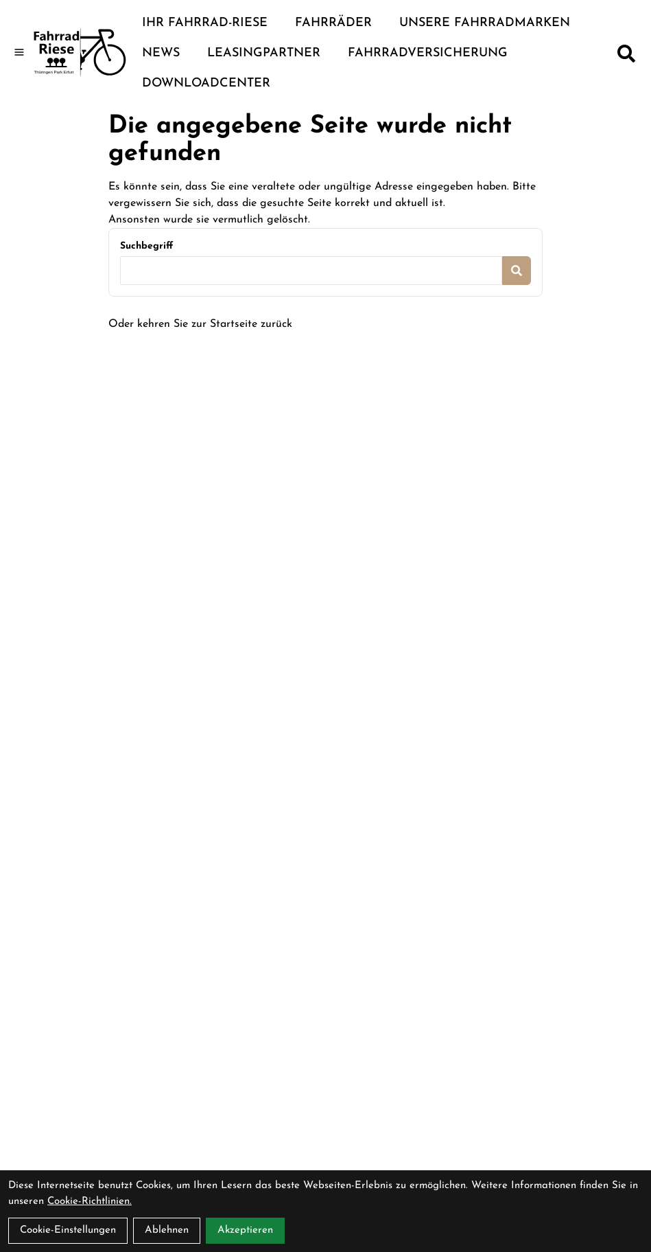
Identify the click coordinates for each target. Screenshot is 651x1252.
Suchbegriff (146, 246)
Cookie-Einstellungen (68, 1230)
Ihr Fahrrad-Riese (205, 23)
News (161, 53)
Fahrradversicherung (428, 53)
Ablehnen (167, 1230)
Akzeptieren (245, 1230)
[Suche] (626, 53)
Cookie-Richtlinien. (89, 1201)
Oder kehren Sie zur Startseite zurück (200, 324)
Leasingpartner (263, 53)
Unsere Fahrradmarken (484, 23)
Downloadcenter (206, 83)
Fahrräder (333, 23)
